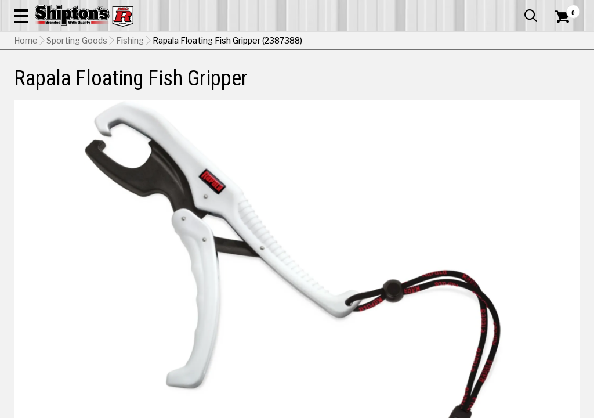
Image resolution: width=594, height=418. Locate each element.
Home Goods (264, 85)
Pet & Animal (457, 85)
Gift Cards (464, 9)
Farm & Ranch (209, 85)
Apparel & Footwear (49, 85)
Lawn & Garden (400, 85)
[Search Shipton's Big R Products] (268, 42)
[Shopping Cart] (560, 42)
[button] (327, 41)
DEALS (564, 85)
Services (564, 9)
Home (26, 113)
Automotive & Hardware (135, 85)
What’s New (515, 9)
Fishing (130, 113)
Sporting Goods (514, 85)
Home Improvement (330, 85)
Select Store (499, 259)
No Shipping (377, 259)
